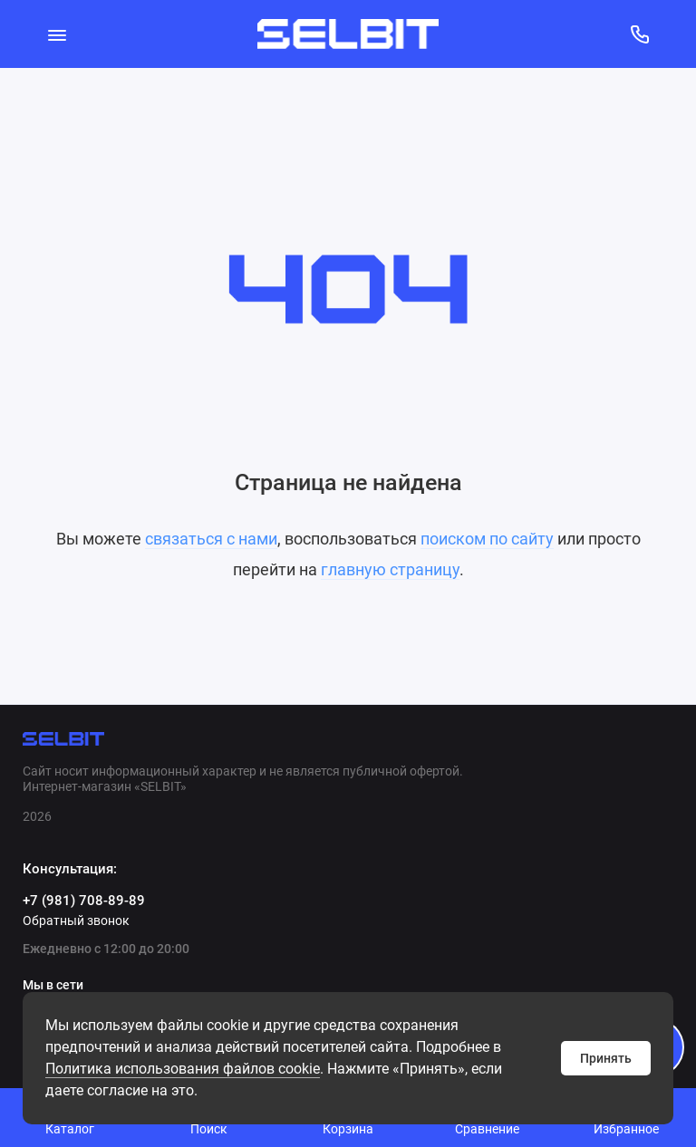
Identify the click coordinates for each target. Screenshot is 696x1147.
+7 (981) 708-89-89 (84, 900)
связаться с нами (211, 538)
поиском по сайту (487, 538)
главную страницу (390, 569)
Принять (606, 1058)
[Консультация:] (639, 34)
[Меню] (57, 34)
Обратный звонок (76, 920)
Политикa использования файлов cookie (182, 1068)
